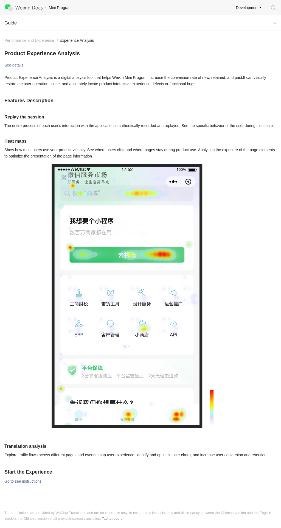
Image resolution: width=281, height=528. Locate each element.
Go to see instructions (22, 481)
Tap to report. (112, 518)
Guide (10, 23)
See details (13, 65)
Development (247, 7)
